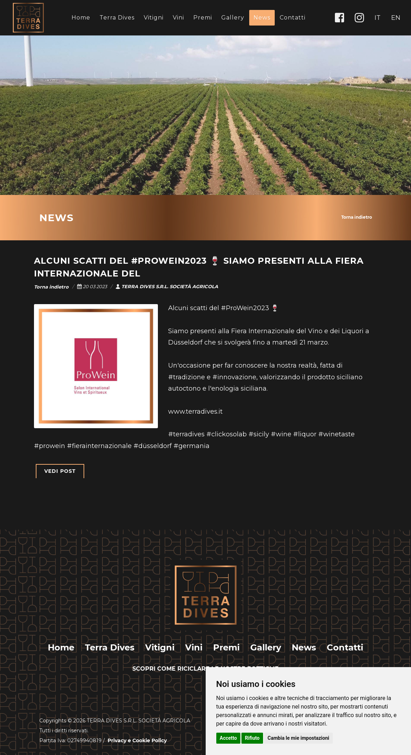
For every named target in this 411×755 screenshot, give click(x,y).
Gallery (232, 17)
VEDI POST (60, 471)
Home (81, 17)
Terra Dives (117, 17)
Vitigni (154, 17)
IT (378, 17)
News (261, 17)
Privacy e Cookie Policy (137, 740)
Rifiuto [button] (252, 738)
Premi (202, 17)
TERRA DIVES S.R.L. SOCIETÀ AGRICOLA (166, 286)
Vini (178, 17)
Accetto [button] (228, 738)
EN (395, 17)
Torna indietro (356, 217)
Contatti (293, 17)
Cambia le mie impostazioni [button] (298, 738)
